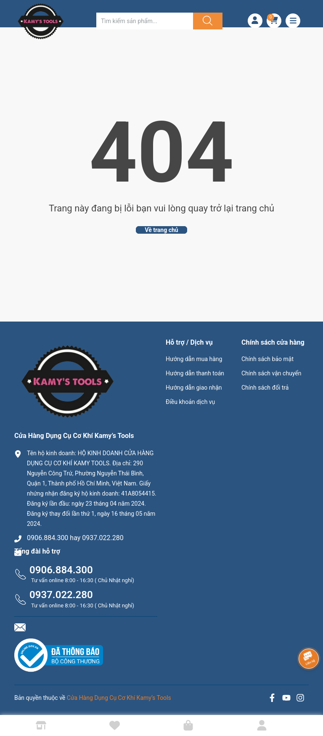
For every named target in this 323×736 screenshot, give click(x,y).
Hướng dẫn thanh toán (195, 373)
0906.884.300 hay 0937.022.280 (75, 538)
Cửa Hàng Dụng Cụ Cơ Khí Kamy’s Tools (119, 697)
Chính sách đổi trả (265, 387)
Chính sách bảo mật (267, 359)
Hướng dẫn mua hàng (194, 359)
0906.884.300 (61, 570)
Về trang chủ (161, 230)
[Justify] (206, 21)
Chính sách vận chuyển (271, 373)
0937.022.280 (61, 595)
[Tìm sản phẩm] (144, 21)
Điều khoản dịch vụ (190, 401)
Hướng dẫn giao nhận (194, 387)
